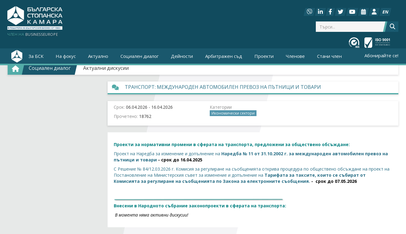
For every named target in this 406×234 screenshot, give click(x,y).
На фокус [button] (66, 56)
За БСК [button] (35, 56)
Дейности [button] (182, 56)
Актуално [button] (98, 56)
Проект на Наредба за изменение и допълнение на (167, 154)
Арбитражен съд (223, 56)
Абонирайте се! (381, 55)
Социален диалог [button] (139, 56)
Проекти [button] (264, 56)
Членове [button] (295, 56)
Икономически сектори (233, 113)
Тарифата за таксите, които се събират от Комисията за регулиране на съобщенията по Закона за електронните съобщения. (240, 178)
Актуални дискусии (106, 68)
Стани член (329, 56)
